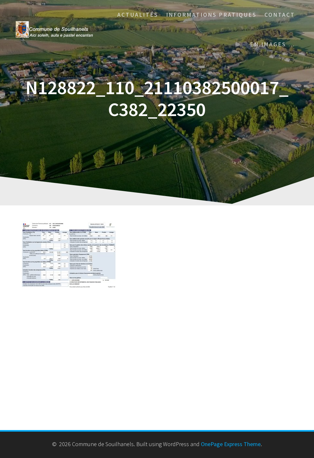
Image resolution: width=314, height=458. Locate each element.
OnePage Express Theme (231, 444)
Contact (280, 14)
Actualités (137, 14)
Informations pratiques (211, 14)
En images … (272, 44)
